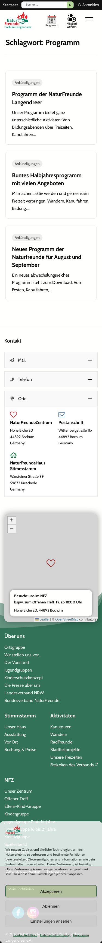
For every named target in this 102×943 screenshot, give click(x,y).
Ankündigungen (27, 82)
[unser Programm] (52, 20)
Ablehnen (51, 906)
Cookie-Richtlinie (25, 935)
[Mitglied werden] (72, 20)
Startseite (10, 5)
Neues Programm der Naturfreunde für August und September (46, 257)
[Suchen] (70, 5)
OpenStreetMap (66, 619)
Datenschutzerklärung (55, 935)
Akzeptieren (51, 891)
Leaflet (42, 619)
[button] (51, 360)
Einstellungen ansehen (51, 921)
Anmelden (90, 4)
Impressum (81, 935)
